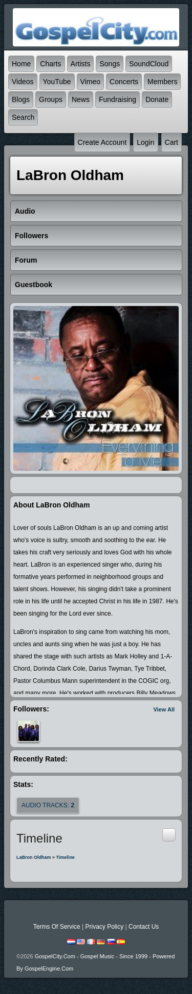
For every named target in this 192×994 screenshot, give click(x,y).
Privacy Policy (104, 926)
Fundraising (117, 99)
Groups (50, 99)
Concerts (124, 82)
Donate (156, 99)
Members (162, 82)
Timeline (65, 857)
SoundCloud (148, 64)
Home (21, 64)
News (81, 99)
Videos (23, 82)
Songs (109, 64)
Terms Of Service (56, 926)
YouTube (57, 82)
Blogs (21, 99)
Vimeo (90, 82)
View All (164, 709)
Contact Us (144, 926)
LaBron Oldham (33, 857)
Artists (81, 64)
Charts (50, 64)
